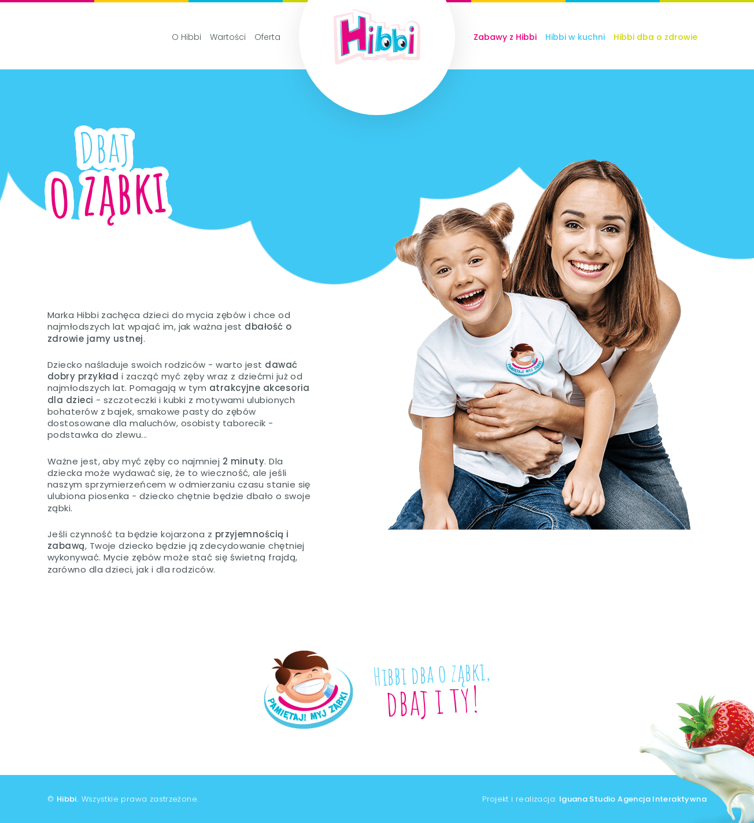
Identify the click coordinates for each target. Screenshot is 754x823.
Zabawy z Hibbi (505, 37)
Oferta (267, 37)
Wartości (228, 37)
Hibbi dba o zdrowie (655, 37)
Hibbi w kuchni (575, 37)
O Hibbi (186, 37)
